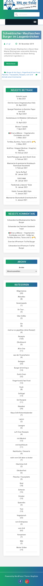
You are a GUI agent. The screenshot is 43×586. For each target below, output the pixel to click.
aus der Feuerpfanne (21, 355)
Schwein (21, 490)
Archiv (21, 267)
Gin (21, 324)
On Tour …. (22, 309)
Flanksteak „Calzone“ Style (21, 185)
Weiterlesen (11, 64)
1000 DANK (21, 178)
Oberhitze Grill (21, 464)
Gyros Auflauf (21, 172)
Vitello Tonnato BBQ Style (22, 191)
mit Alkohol (21, 438)
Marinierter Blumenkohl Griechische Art (21, 198)
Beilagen (21, 361)
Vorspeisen (21, 535)
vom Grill (29, 75)
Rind (21, 483)
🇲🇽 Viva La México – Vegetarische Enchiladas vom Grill (21, 134)
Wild (21, 541)
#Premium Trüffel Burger (25, 242)
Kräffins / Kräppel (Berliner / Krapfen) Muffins (21, 149)
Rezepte (22, 75)
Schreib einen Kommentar (11, 77)
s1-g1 (8, 44)
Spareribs (21, 503)
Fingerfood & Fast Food (31, 72)
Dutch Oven (21, 374)
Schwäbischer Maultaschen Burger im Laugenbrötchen (21, 35)
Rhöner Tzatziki (21, 127)
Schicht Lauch (21, 96)
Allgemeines (21, 291)
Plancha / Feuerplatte (10, 75)
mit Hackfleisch (21, 445)
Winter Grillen (21, 547)
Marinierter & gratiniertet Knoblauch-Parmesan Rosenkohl (21, 164)
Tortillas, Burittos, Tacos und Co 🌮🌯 (21, 142)
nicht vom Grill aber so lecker (21, 458)
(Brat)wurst (21, 342)
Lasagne (21, 426)
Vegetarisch (21, 515)
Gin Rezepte (21, 400)
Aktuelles (21, 297)
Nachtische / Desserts (21, 451)
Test (21, 509)
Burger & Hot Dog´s (13, 72)
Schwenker (11, 220)
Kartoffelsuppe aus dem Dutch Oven (21, 157)
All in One (21, 349)
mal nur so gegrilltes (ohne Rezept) (21, 330)
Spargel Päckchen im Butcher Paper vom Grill (22, 110)
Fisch (21, 387)
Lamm (21, 419)
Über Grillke (21, 316)
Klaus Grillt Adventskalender (21, 413)
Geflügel (21, 393)
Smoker (21, 496)
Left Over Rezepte (21, 432)
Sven (10, 242)
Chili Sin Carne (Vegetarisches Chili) (21, 103)
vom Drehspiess (21, 522)
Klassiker (21, 406)
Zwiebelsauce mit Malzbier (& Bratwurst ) (21, 119)
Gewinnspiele (21, 303)
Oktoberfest (21, 470)
